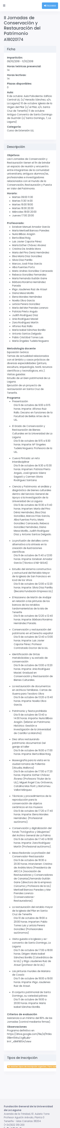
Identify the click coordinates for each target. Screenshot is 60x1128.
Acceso (50, 5)
